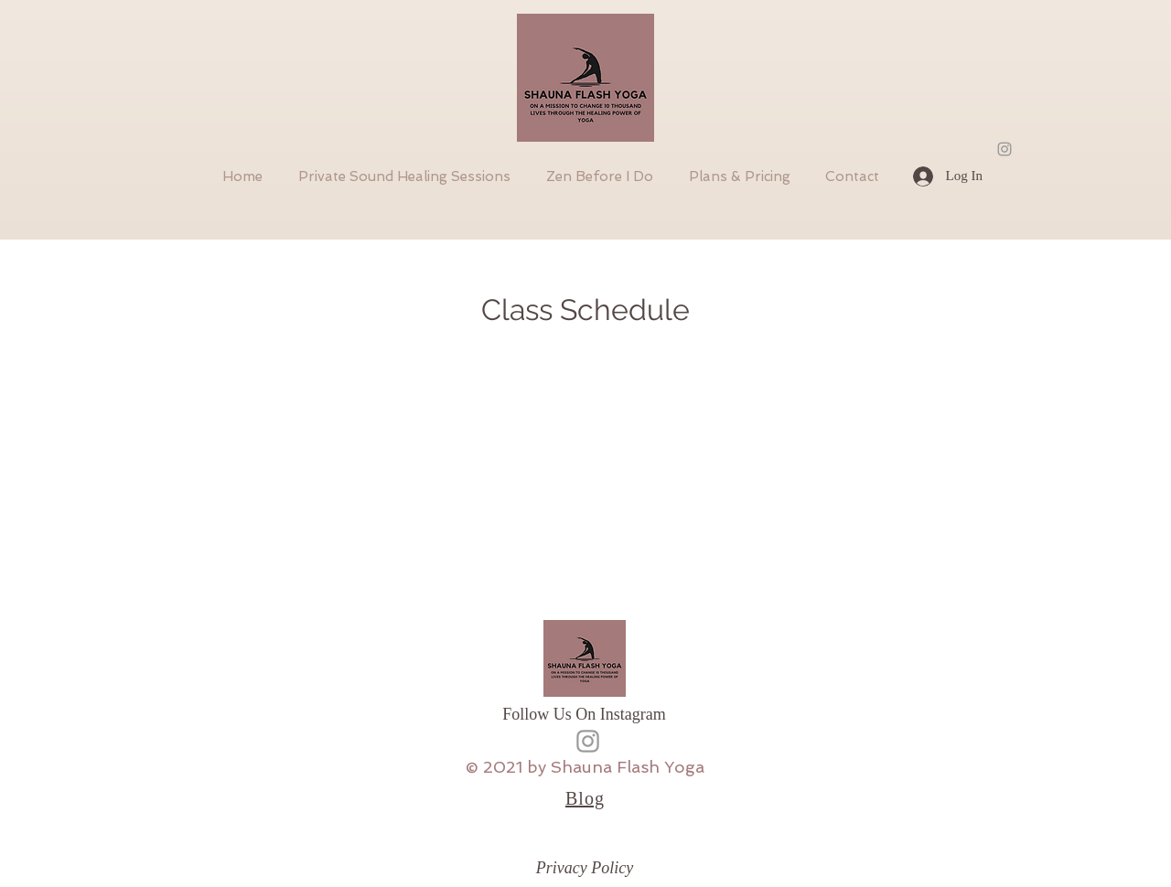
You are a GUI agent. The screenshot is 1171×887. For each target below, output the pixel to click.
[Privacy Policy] (585, 868)
